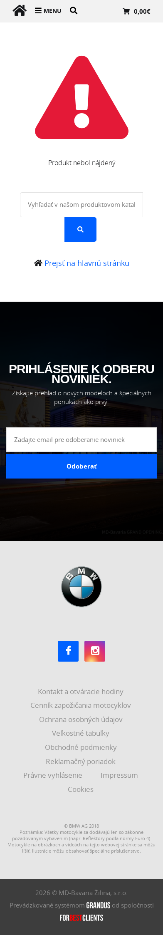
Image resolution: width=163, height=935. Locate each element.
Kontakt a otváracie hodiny (81, 691)
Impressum (120, 775)
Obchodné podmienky (82, 747)
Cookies (81, 789)
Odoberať (82, 466)
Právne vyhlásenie (53, 775)
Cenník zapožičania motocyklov (81, 705)
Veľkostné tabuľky (81, 733)
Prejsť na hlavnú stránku (81, 263)
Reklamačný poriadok (81, 761)
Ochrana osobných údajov (81, 719)
